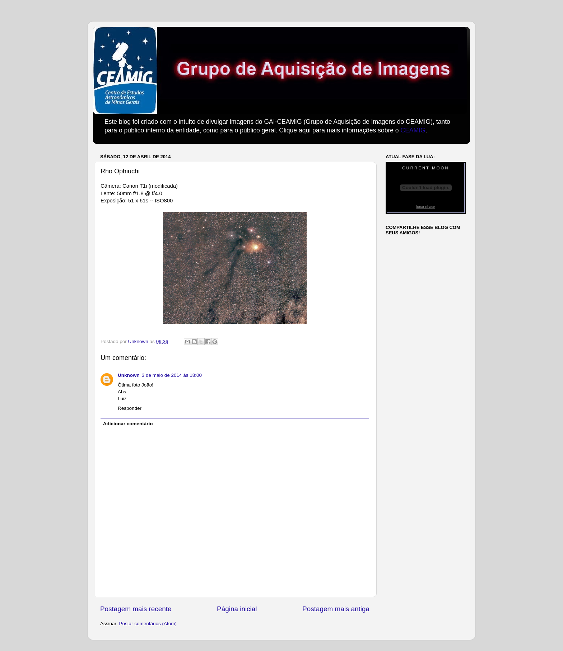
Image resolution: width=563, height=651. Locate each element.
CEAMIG (412, 130)
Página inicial (237, 609)
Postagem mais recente (135, 609)
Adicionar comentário (128, 423)
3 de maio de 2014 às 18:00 (172, 375)
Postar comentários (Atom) (148, 623)
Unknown (129, 375)
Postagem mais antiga (335, 609)
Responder (129, 408)
